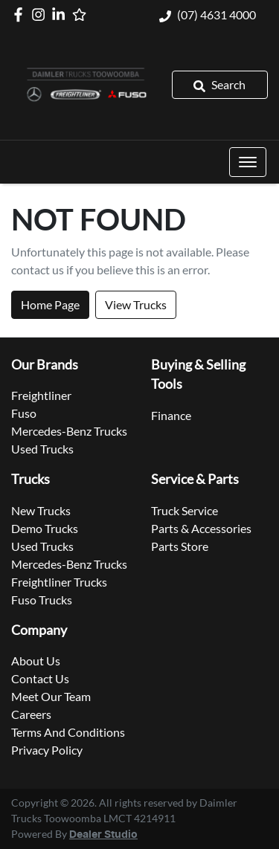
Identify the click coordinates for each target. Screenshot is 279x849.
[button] (247, 162)
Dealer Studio (103, 835)
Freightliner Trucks (59, 582)
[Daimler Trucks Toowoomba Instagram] (41, 14)
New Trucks (41, 510)
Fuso (23, 413)
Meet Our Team (51, 696)
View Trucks (136, 304)
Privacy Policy (47, 750)
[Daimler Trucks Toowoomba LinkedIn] (61, 14)
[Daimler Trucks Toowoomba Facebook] (21, 14)
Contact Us (40, 678)
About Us (35, 660)
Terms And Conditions (68, 732)
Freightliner (41, 395)
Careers (31, 714)
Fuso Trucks (41, 600)
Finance (171, 415)
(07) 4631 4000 (216, 14)
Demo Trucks (44, 528)
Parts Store (179, 546)
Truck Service (184, 510)
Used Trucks (42, 449)
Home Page (50, 304)
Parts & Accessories (201, 528)
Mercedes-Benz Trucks (69, 431)
